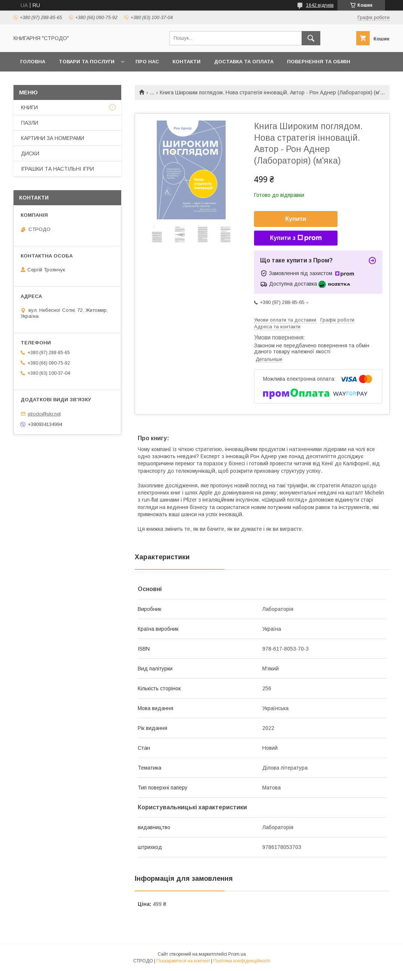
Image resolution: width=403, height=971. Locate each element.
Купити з (295, 238)
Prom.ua (237, 954)
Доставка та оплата (244, 61)
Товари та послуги (87, 61)
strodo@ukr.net (44, 414)
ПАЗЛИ (29, 123)
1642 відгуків (320, 5)
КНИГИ (29, 107)
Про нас (147, 61)
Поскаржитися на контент (183, 961)
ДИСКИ (30, 153)
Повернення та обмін (318, 61)
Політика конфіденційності (241, 961)
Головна (32, 61)
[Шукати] (311, 38)
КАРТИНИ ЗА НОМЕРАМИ (52, 138)
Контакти (187, 61)
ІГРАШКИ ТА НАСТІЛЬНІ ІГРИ (57, 169)
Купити (296, 219)
